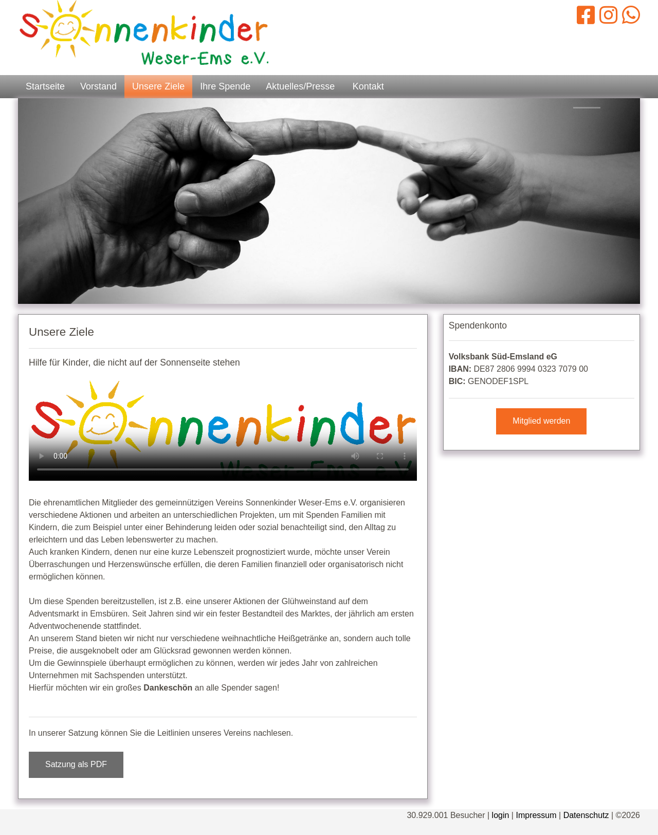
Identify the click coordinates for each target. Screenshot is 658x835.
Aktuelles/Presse (300, 86)
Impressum (536, 815)
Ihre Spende (225, 86)
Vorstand (98, 86)
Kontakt (368, 86)
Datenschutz (586, 815)
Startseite (45, 86)
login (500, 815)
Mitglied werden (541, 420)
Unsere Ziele (158, 86)
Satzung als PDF (76, 764)
